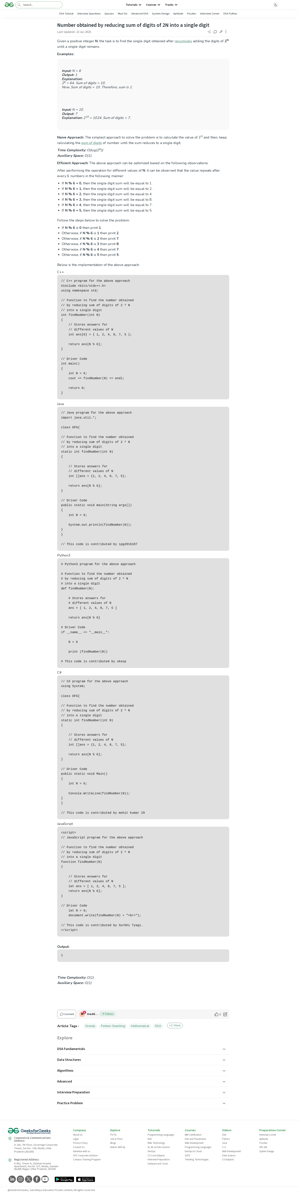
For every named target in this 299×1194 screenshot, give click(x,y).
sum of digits (91, 143)
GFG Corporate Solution (85, 1155)
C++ (224, 1147)
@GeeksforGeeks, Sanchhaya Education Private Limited (40, 1190)
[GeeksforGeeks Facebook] (36, 1179)
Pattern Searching (113, 1026)
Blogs (113, 1143)
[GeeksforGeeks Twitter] (28, 1179)
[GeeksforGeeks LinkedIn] (12, 1179)
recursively (183, 41)
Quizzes (109, 14)
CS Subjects (228, 1159)
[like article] (217, 1014)
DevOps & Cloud (193, 1151)
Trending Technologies (196, 1159)
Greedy (90, 1026)
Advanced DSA (139, 14)
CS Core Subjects (156, 1155)
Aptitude (178, 14)
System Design (161, 14)
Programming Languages (161, 1135)
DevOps (151, 1151)
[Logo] (9, 4)
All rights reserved (84, 1190)
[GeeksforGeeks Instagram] (20, 1179)
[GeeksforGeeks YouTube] (44, 1179)
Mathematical (140, 1026)
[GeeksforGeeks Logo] (37, 1132)
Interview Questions (89, 14)
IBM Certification (193, 1135)
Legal (76, 1139)
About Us (77, 1135)
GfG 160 (263, 1147)
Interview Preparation (159, 1159)
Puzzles (191, 14)
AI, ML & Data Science (159, 1147)
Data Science (228, 1155)
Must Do (122, 14)
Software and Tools (158, 1163)
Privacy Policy (80, 1143)
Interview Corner (209, 14)
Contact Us (78, 1147)
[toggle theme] (276, 5)
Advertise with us (81, 1151)
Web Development (194, 1143)
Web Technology (156, 1143)
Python (226, 1139)
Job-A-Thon (116, 1139)
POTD (113, 1135)
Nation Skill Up (117, 1147)
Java (224, 1143)
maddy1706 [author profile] (93, 1014)
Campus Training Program (87, 1159)
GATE (187, 1155)
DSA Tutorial (66, 14)
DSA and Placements (195, 1139)
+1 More (175, 1025)
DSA (158, 1026)
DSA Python (230, 14)
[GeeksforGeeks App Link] (64, 1180)
